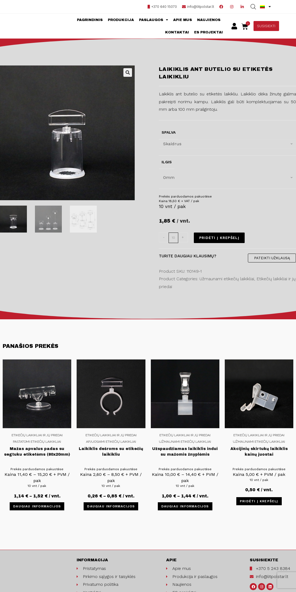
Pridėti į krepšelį (219, 238)
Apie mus (182, 20)
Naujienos (208, 20)
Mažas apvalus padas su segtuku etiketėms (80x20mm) (37, 451)
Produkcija (121, 20)
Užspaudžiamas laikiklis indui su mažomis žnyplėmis (185, 451)
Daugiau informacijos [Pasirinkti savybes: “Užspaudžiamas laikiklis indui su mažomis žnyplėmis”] (185, 506)
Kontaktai (177, 32)
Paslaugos (153, 19)
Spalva (169, 132)
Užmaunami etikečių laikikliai (185, 442)
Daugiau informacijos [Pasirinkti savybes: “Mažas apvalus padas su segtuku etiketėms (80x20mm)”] (37, 506)
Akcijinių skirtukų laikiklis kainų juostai (259, 451)
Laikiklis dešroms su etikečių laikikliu (111, 451)
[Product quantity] (173, 238)
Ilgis (167, 162)
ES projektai (208, 32)
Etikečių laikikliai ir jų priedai (37, 435)
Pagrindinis (90, 20)
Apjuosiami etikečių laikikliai (111, 442)
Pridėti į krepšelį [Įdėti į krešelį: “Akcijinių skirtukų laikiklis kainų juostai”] (259, 501)
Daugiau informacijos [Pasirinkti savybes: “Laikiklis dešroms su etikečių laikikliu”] (111, 506)
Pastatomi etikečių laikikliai (37, 442)
